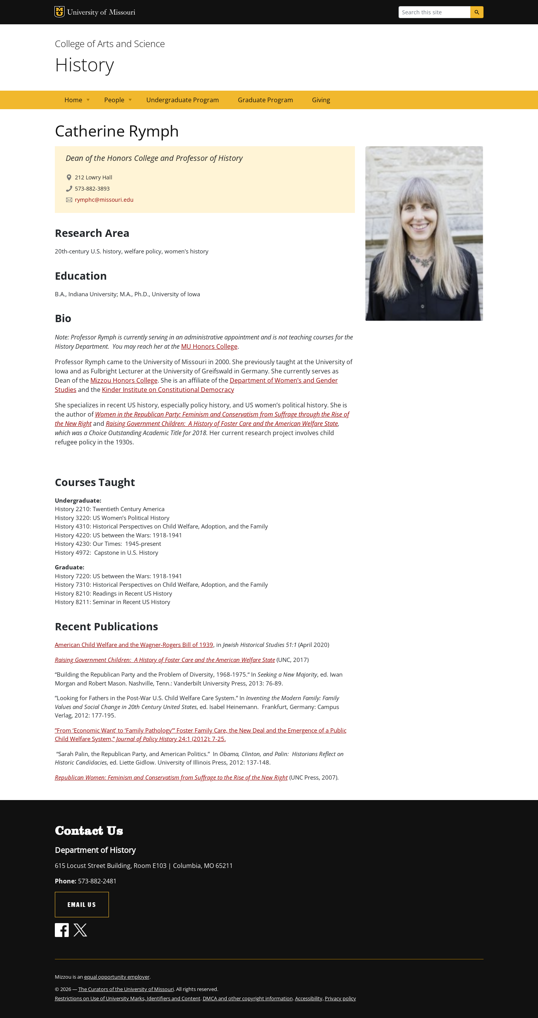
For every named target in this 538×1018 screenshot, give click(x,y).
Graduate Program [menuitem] (265, 100)
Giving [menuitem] (321, 100)
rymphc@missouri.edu (104, 199)
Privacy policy (340, 998)
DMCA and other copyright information (248, 998)
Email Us (82, 904)
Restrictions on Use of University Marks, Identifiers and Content (127, 998)
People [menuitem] (113, 102)
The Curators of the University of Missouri (126, 989)
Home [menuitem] (72, 102)
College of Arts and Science (110, 43)
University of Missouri (101, 13)
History (84, 64)
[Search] (477, 12)
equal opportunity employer (116, 976)
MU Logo (59, 11)
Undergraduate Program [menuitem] (182, 100)
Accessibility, (309, 998)
